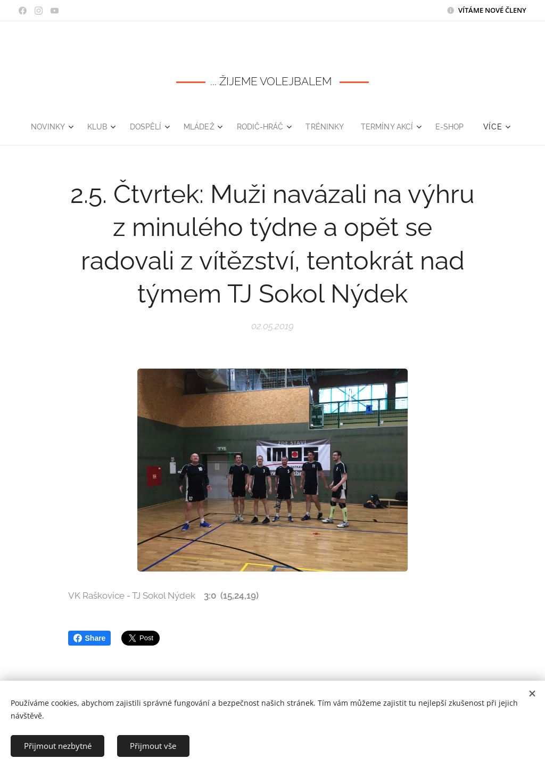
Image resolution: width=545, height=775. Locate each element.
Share (89, 638)
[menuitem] (46, 126)
